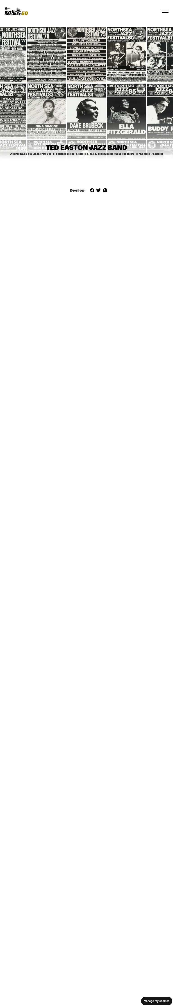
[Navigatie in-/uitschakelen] (165, 11)
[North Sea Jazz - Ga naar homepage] (16, 11)
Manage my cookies (156, 1001)
